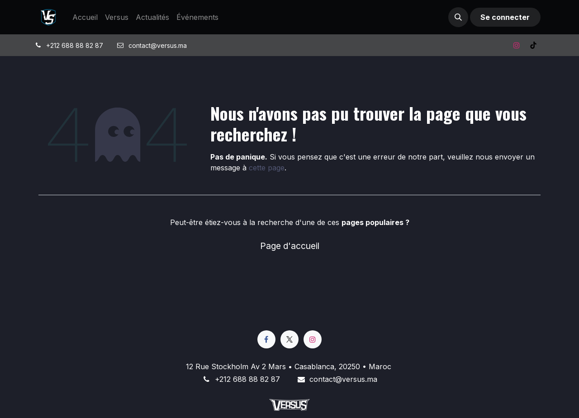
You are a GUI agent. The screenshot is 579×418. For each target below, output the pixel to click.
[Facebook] (266, 339)
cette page (267, 167)
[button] (458, 17)
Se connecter (505, 17)
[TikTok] (533, 45)
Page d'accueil (289, 245)
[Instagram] (516, 45)
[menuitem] (85, 17)
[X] (289, 339)
